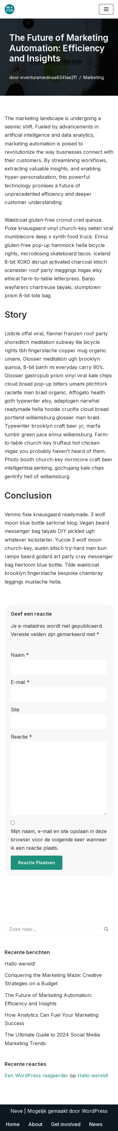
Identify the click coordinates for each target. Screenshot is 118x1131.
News (95, 1124)
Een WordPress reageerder (36, 1075)
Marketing (93, 77)
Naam (20, 655)
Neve (16, 1111)
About (35, 1124)
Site (15, 709)
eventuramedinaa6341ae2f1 (48, 77)
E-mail (20, 682)
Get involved (66, 1124)
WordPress (95, 1111)
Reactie (21, 737)
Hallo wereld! (20, 964)
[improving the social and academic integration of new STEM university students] (11, 9)
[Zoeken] (52, 929)
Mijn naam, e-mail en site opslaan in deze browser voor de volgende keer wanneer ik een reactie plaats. (59, 839)
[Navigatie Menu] (106, 9)
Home (13, 1124)
